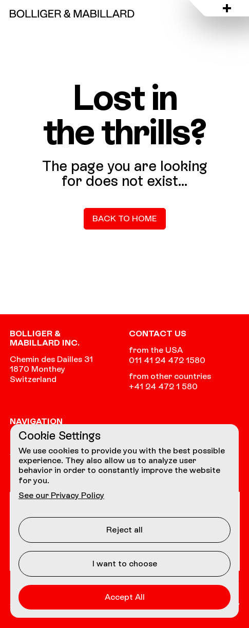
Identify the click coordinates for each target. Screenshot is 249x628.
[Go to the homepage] (72, 13)
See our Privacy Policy (61, 495)
